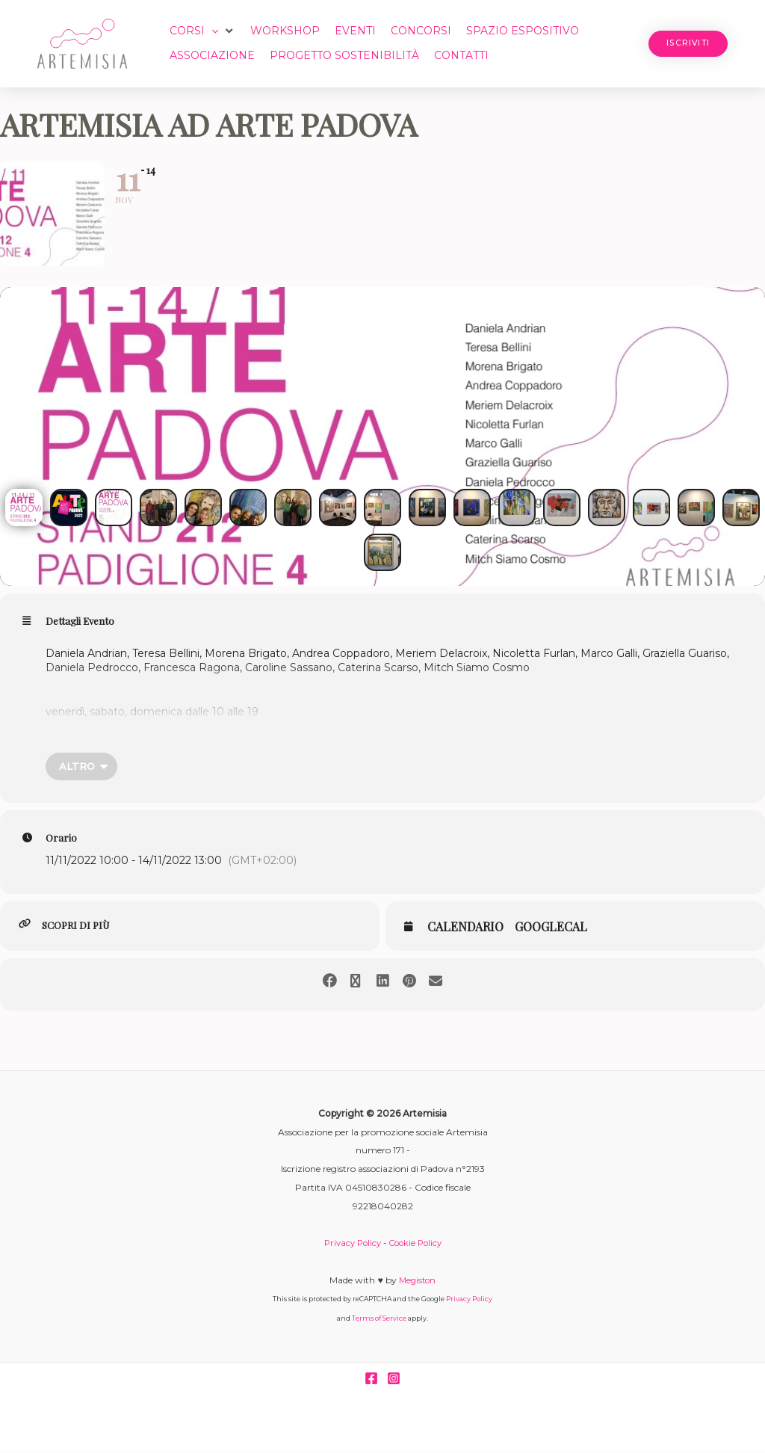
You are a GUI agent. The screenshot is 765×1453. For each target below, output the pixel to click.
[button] (203, 31)
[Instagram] (393, 1379)
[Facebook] (371, 1379)
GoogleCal (551, 927)
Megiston (417, 1280)
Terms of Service (379, 1319)
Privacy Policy (349, 1243)
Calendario (465, 927)
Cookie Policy (417, 1243)
